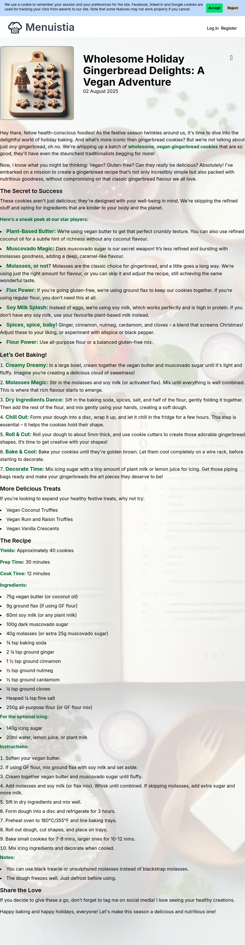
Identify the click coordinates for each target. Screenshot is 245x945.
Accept (214, 8)
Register (229, 28)
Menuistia (50, 27)
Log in (213, 28)
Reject (232, 8)
